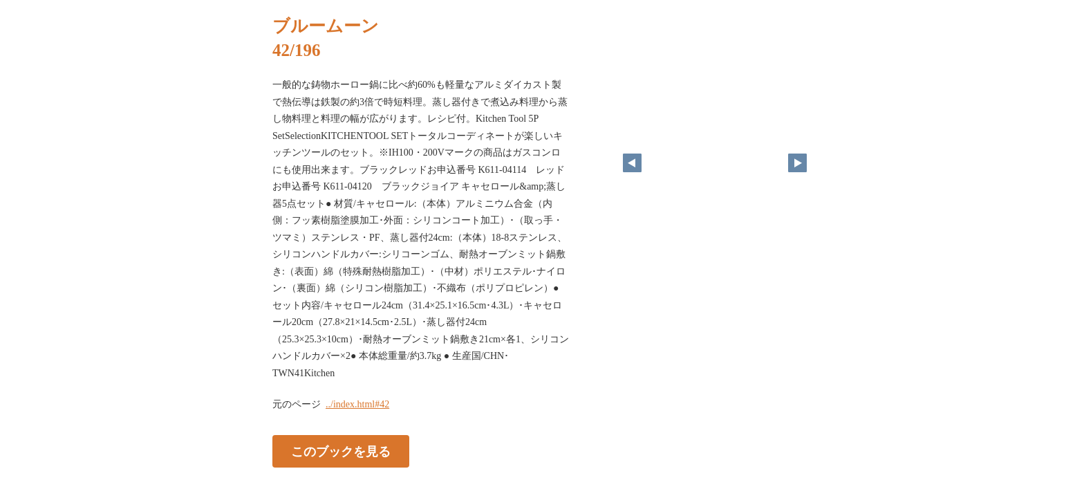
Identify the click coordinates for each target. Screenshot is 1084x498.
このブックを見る (341, 452)
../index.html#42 (357, 404)
